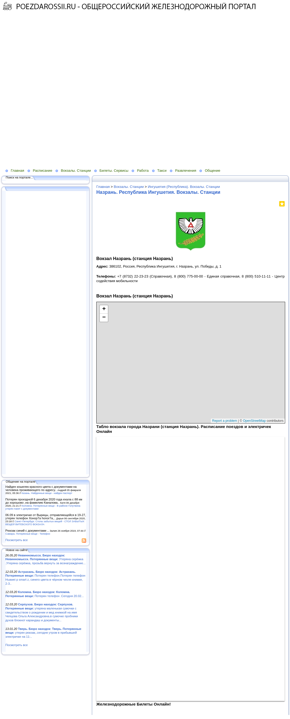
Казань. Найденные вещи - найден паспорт (47, 493)
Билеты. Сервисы (114, 171)
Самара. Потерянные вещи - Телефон (27, 533)
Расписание (42, 171)
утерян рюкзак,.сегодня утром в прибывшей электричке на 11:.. (43, 632)
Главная (17, 171)
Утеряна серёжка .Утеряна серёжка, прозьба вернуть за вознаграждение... (45, 559)
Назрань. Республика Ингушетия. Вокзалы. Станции (158, 192)
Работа (142, 171)
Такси (162, 171)
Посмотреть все (16, 540)
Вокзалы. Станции (76, 171)
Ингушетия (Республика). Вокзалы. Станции (184, 187)
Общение (212, 171)
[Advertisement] (103, 55)
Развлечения (185, 171)
